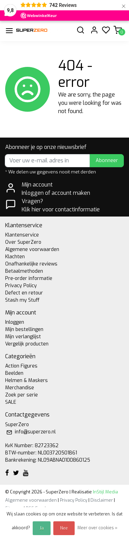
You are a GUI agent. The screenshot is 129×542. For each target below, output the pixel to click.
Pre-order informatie (28, 278)
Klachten (15, 256)
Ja (42, 528)
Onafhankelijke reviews (31, 264)
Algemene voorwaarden (32, 249)
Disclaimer (101, 500)
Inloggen (14, 322)
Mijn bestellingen (24, 329)
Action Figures (21, 366)
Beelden (14, 373)
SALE (10, 402)
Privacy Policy (21, 285)
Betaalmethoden (24, 271)
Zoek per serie (21, 395)
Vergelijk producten (27, 344)
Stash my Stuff (22, 300)
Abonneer (107, 160)
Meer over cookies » (97, 528)
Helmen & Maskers (26, 380)
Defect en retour (24, 293)
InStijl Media (105, 492)
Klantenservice (22, 235)
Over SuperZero (23, 242)
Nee (64, 528)
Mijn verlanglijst (23, 336)
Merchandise (19, 387)
